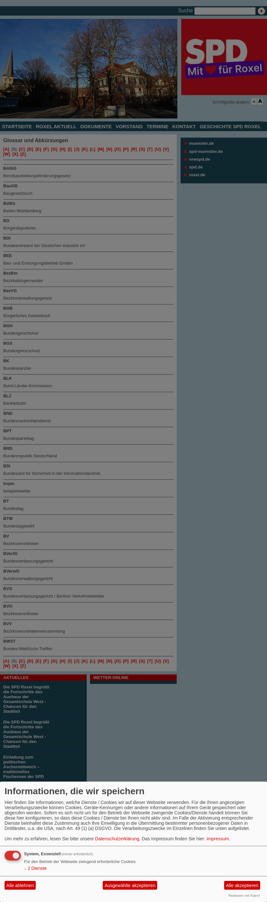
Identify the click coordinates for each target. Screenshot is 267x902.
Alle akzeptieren (242, 885)
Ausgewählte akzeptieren (130, 885)
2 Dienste (35, 868)
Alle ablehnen (20, 885)
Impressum (218, 838)
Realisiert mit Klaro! (244, 895)
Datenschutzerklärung (117, 838)
